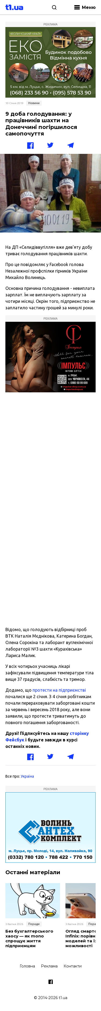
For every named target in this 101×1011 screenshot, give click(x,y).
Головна (27, 966)
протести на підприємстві (59, 690)
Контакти (73, 966)
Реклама (49, 966)
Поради (34, 924)
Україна (27, 776)
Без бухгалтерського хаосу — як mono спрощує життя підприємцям (29, 938)
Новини (34, 103)
